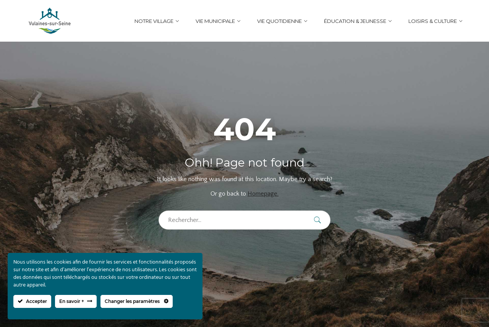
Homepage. (263, 193)
